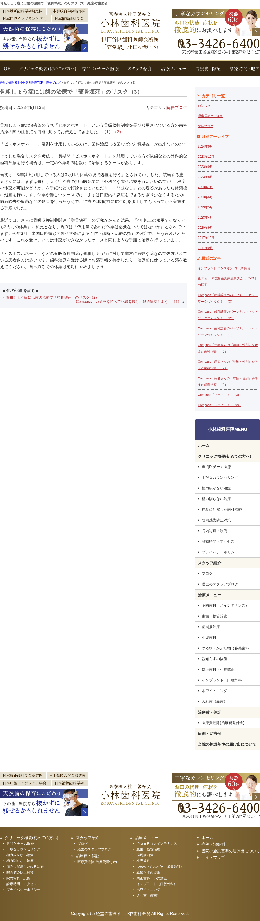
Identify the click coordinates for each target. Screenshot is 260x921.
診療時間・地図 (242, 71)
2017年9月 (205, 248)
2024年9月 (205, 146)
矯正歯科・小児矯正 (218, 669)
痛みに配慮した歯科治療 (222, 509)
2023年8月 (205, 177)
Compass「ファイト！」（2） (219, 405)
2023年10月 (206, 156)
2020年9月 (205, 227)
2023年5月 (205, 207)
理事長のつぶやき (210, 116)
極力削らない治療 (216, 499)
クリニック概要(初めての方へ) (46, 71)
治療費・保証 (207, 71)
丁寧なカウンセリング (220, 477)
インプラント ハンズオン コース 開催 (224, 268)
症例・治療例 (209, 733)
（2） (118, 132)
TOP (6, 71)
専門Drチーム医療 (100, 71)
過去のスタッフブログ (220, 584)
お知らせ (204, 106)
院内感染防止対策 (216, 520)
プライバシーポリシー (220, 552)
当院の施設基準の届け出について (227, 744)
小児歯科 (209, 637)
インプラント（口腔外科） (223, 680)
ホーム (204, 445)
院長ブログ (176, 107)
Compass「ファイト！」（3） (219, 395)
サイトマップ (213, 857)
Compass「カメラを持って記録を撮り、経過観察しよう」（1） (128, 301)
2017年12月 (206, 238)
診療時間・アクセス (218, 541)
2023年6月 (205, 197)
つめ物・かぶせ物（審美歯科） (227, 648)
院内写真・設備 (214, 531)
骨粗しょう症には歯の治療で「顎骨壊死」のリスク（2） (52, 297)
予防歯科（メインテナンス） (225, 605)
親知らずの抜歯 (214, 659)
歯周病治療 (211, 627)
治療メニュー (174, 71)
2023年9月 (205, 167)
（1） (107, 132)
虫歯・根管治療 (214, 616)
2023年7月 (205, 187)
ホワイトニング (214, 691)
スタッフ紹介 (140, 71)
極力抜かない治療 (216, 488)
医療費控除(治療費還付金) (223, 723)
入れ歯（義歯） (214, 701)
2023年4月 (205, 217)
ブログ (207, 573)
